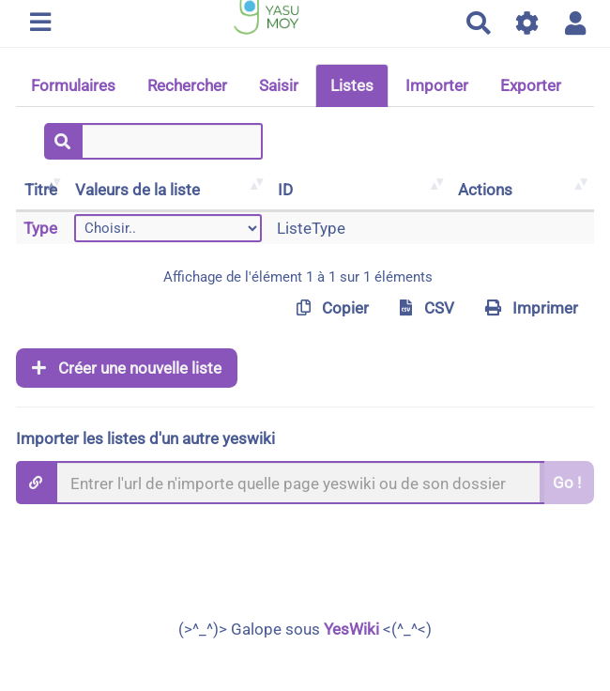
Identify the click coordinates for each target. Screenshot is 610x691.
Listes (352, 85)
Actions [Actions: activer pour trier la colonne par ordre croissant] (485, 189)
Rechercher (187, 85)
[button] (576, 23)
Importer (436, 85)
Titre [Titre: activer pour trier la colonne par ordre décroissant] (40, 189)
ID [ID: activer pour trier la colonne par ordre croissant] (285, 189)
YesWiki (351, 629)
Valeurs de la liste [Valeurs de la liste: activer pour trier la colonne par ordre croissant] (137, 189)
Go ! (567, 482)
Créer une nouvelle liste (126, 368)
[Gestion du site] (528, 23)
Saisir (278, 85)
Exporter (530, 85)
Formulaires (73, 85)
